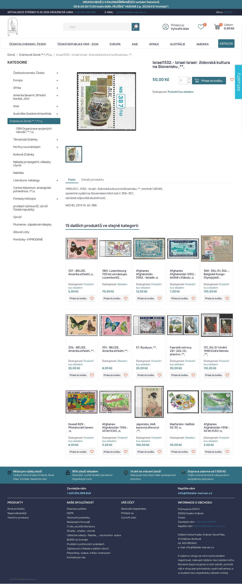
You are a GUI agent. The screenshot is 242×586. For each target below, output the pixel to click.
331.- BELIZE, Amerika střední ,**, (115, 350)
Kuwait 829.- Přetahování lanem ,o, (80, 429)
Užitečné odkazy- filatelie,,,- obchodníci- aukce (94, 537)
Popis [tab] (72, 179)
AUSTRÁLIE (177, 44)
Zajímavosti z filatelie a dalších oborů (88, 550)
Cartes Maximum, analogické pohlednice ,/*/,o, (32, 189)
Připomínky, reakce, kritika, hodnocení (88, 555)
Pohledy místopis (24, 198)
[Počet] (180, 80)
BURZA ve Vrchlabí (77, 541)
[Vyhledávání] (101, 27)
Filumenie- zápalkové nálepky (32, 224)
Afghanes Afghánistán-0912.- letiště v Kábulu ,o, (183, 274)
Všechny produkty (18, 519)
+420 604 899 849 (85, 12)
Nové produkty (16, 511)
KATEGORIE (17, 62)
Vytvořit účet (180, 29)
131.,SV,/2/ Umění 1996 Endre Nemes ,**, (216, 351)
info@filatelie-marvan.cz (131, 12)
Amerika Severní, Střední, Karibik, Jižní (29, 97)
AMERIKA (202, 44)
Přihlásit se (177, 25)
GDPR (70, 515)
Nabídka (18, 173)
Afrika (154, 44)
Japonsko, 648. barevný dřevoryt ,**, (147, 429)
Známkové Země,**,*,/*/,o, (26, 121)
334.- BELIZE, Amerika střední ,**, (81, 350)
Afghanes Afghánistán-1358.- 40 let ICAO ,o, (217, 429)
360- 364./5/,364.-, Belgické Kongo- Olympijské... (217, 274)
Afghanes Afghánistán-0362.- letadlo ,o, (147, 274)
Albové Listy (21, 232)
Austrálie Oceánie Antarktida (32, 113)
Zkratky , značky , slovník (81, 533)
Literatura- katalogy (26, 180)
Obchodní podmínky (78, 519)
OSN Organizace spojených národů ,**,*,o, (34, 130)
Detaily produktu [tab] (92, 179)
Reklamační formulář (78, 524)
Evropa (115, 44)
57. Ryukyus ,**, (146, 348)
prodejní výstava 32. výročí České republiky (30, 207)
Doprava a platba (76, 511)
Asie (135, 44)
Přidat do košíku (209, 81)
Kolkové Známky (23, 154)
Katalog (226, 43)
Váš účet (128, 505)
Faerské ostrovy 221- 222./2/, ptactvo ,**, (180, 351)
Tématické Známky (25, 139)
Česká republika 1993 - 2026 (77, 44)
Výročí (17, 217)
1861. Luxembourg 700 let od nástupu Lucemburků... (114, 274)
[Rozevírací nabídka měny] (229, 12)
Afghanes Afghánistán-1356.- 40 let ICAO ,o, (115, 429)
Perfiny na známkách (26, 147)
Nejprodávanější (17, 515)
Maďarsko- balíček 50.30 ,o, (182, 427)
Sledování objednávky (133, 511)
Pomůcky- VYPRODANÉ (28, 239)
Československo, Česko (27, 44)
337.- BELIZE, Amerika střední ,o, (81, 272)
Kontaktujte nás (76, 559)
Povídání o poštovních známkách (85, 546)
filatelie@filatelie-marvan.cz (209, 528)
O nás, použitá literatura (81, 528)
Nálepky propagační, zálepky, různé (32, 163)
